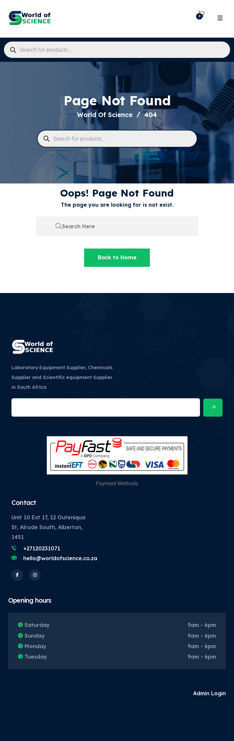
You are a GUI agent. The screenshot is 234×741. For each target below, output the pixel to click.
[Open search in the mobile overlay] (117, 50)
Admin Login (209, 693)
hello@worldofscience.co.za (60, 558)
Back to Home (117, 257)
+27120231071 (41, 548)
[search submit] (58, 226)
